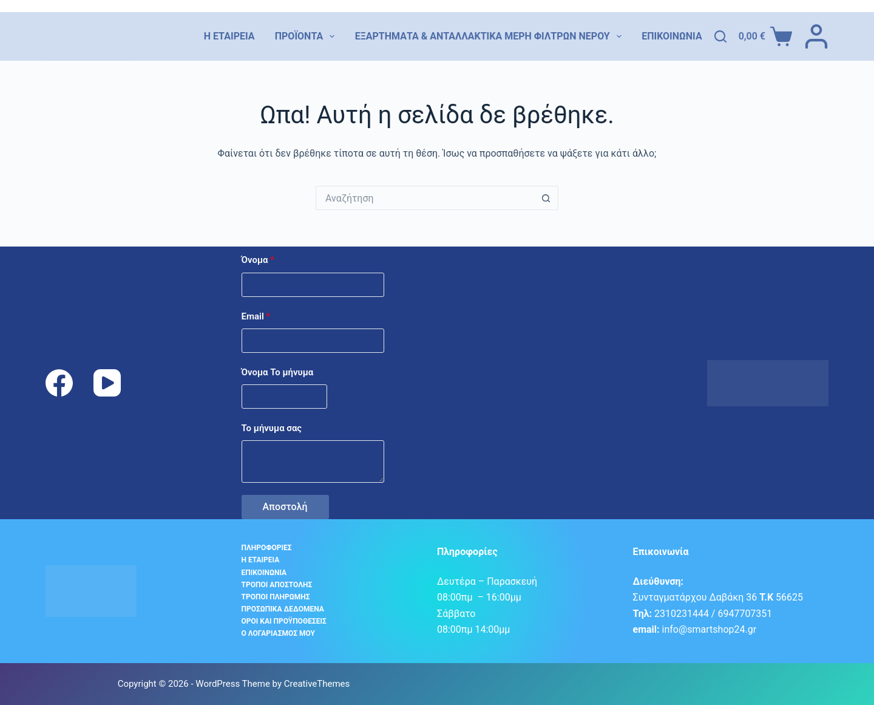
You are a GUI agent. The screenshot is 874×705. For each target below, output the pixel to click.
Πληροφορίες (267, 547)
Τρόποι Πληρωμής (276, 597)
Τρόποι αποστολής (277, 585)
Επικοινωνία (672, 36)
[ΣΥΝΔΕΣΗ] (816, 36)
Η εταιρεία (229, 36)
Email (256, 316)
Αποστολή (285, 507)
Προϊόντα (305, 36)
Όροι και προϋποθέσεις (284, 621)
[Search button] (546, 198)
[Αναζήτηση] (720, 36)
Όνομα (258, 259)
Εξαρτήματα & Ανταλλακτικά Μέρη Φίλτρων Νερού (488, 36)
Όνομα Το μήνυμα (278, 372)
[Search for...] (425, 198)
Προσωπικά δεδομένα (283, 609)
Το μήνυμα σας (272, 428)
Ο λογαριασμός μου (278, 633)
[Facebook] (59, 383)
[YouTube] (107, 383)
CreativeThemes (317, 683)
